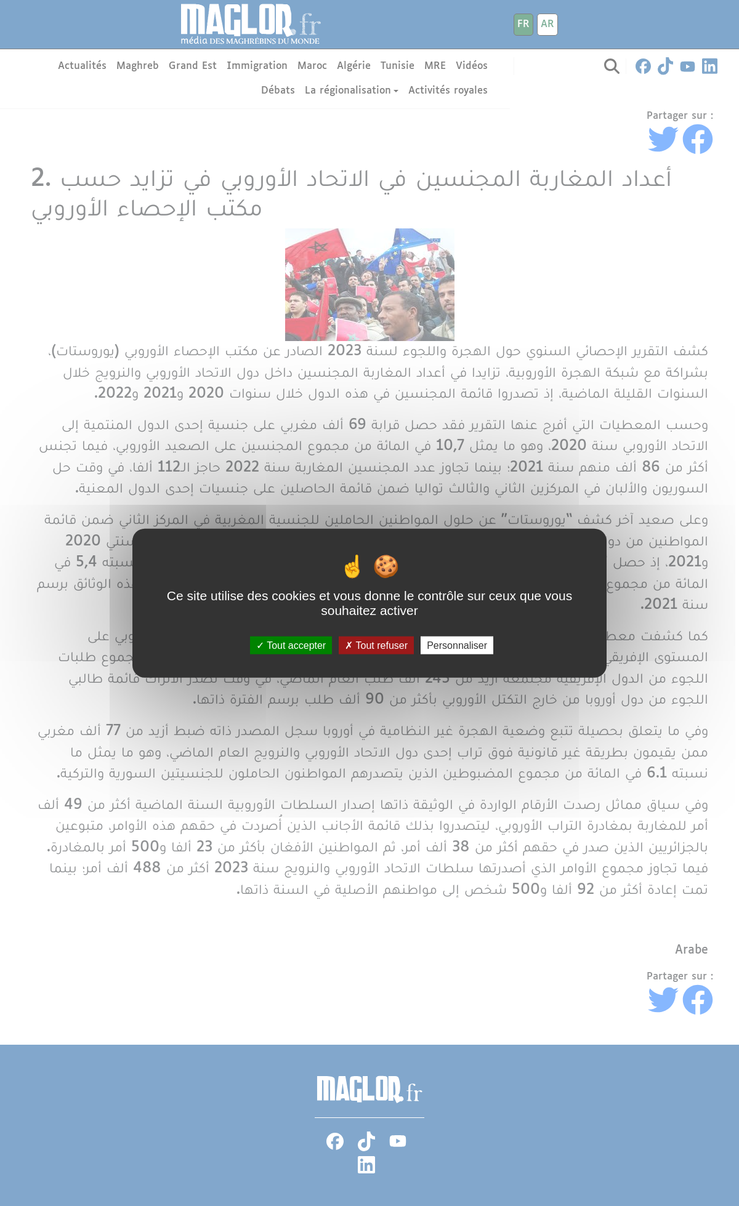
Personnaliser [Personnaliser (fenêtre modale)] (457, 645)
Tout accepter (291, 645)
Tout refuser (376, 645)
